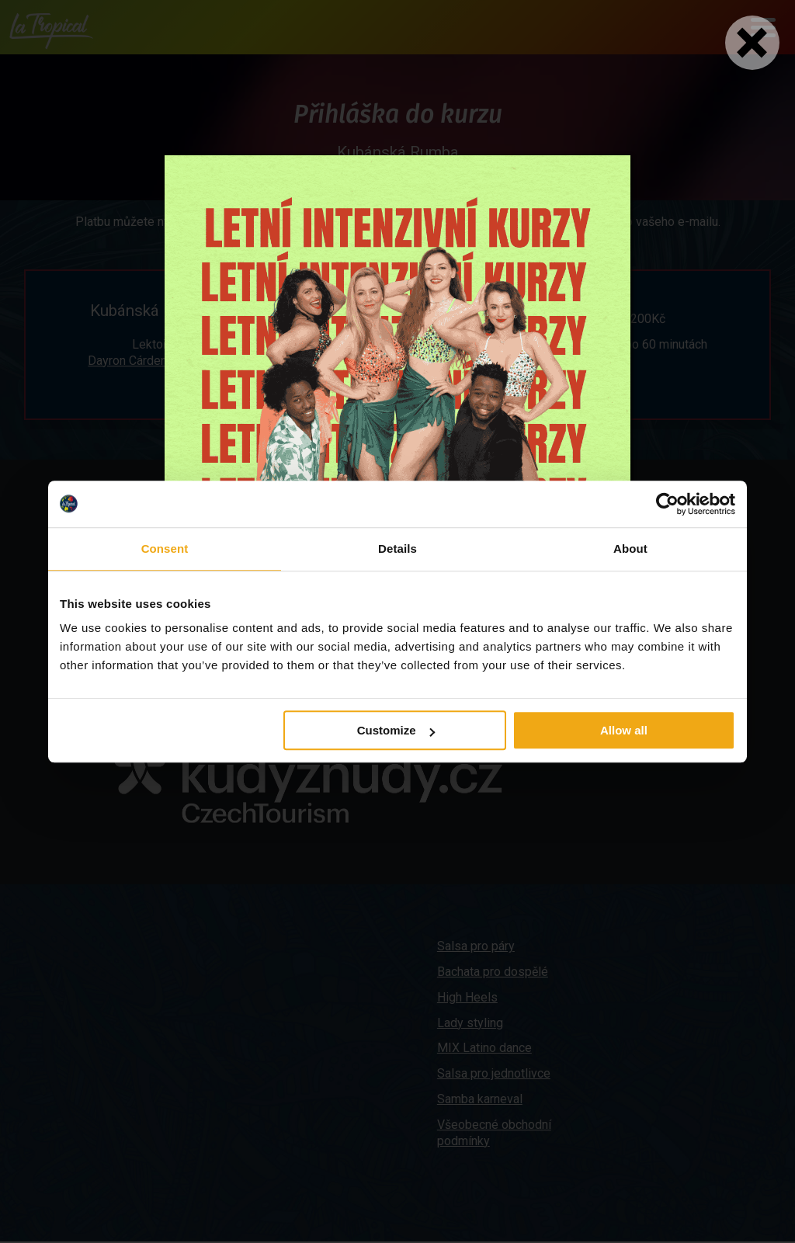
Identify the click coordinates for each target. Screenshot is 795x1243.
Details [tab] (397, 548)
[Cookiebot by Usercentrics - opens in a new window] (667, 504)
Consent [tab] (165, 548)
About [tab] (630, 548)
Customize (396, 730)
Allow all (623, 730)
